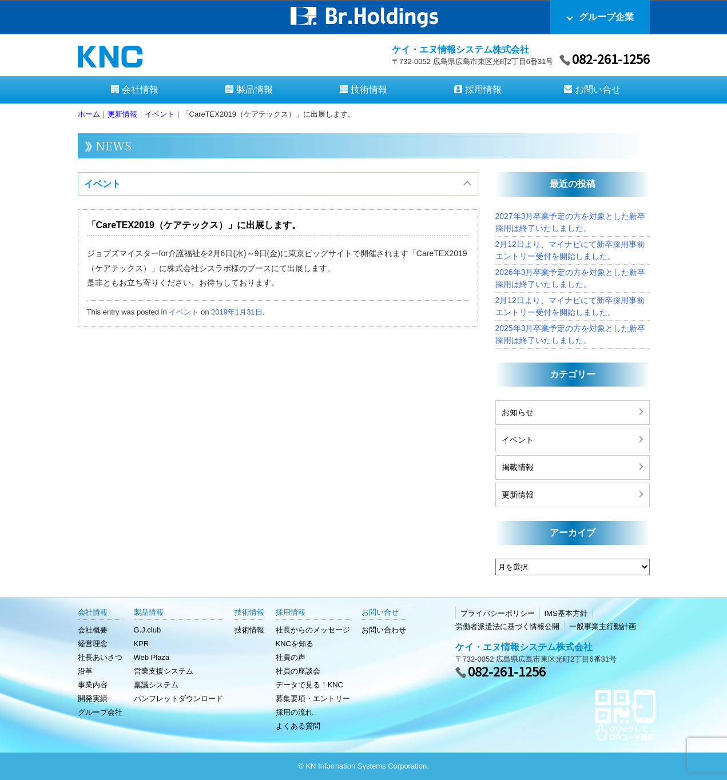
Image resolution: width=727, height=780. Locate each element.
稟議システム (156, 684)
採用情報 (483, 89)
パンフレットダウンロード (178, 698)
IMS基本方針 (566, 613)
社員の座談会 (298, 671)
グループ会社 (100, 712)
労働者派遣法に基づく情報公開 (507, 626)
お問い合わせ (383, 630)
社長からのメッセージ (313, 630)
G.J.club (147, 630)
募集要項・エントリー (313, 698)
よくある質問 (298, 726)
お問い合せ (598, 89)
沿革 (85, 671)
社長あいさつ (100, 657)
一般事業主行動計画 (602, 626)
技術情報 (369, 89)
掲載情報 (518, 467)
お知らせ (518, 412)
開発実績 (93, 698)
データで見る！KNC (309, 684)
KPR (141, 643)
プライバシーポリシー (497, 613)
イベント (102, 184)
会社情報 (140, 89)
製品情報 (254, 89)
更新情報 (518, 494)
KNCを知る (294, 643)
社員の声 (290, 657)
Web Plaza (152, 657)
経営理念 (93, 643)
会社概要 (93, 630)
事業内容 (93, 684)
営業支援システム (163, 671)
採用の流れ (294, 712)
